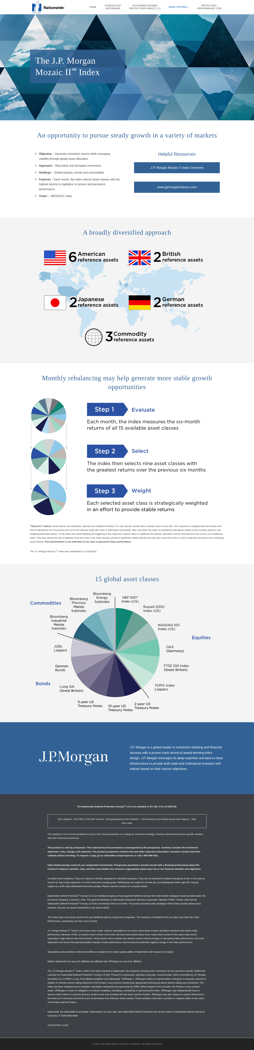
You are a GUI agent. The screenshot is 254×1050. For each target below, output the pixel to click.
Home (92, 7)
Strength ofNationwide (113, 7)
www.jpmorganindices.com (177, 187)
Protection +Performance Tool (209, 7)
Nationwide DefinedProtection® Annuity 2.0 (145, 7)
